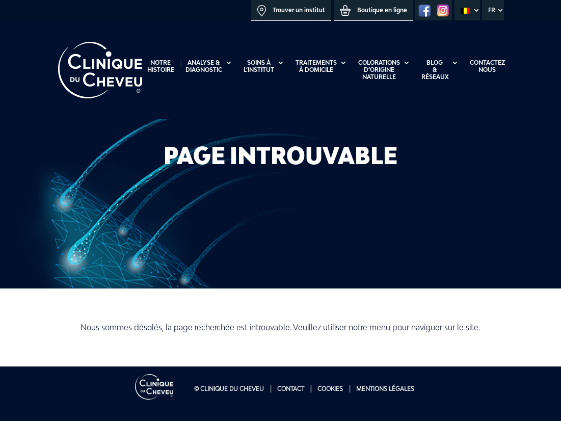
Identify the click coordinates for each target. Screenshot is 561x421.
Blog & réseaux (434, 70)
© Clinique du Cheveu (229, 388)
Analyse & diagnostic (203, 66)
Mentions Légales (385, 388)
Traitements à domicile (316, 66)
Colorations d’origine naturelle (379, 70)
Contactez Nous (487, 66)
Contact (290, 388)
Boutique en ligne (373, 10)
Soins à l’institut (259, 66)
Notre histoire (160, 66)
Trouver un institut (291, 10)
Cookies (330, 388)
